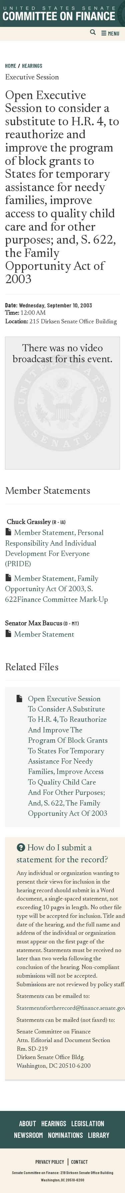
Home (10, 65)
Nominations (65, 1135)
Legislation (87, 1123)
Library (98, 1135)
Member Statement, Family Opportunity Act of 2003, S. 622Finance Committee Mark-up (56, 590)
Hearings (32, 65)
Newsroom (28, 1135)
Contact (79, 1162)
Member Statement (44, 635)
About (27, 1123)
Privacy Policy (49, 1162)
